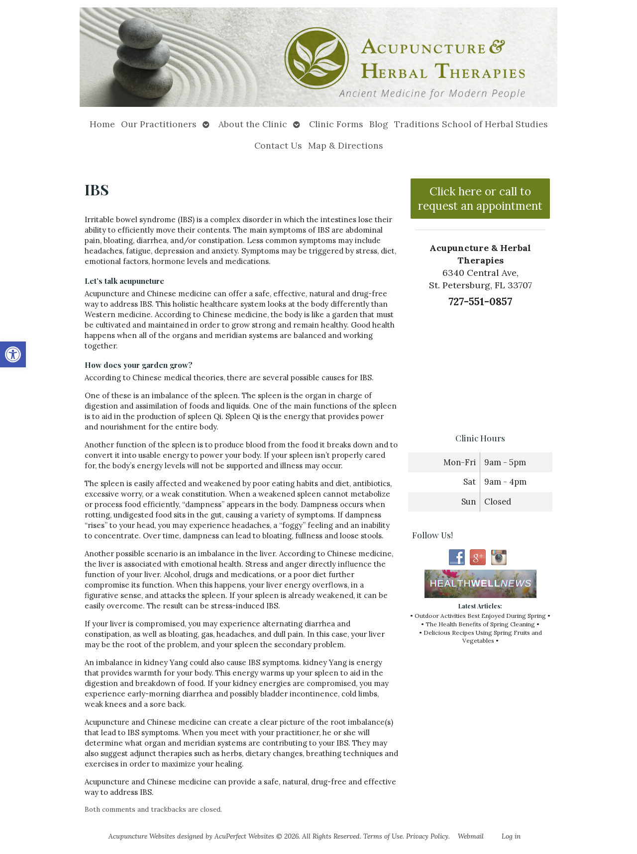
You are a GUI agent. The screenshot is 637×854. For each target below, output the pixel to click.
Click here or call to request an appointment (480, 198)
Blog (378, 124)
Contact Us (278, 145)
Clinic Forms (336, 124)
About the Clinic (252, 124)
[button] (13, 354)
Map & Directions (345, 145)
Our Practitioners (159, 124)
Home (102, 124)
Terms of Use (383, 836)
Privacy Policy (427, 836)
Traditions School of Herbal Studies (471, 124)
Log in (511, 836)
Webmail (471, 836)
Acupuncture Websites (141, 836)
